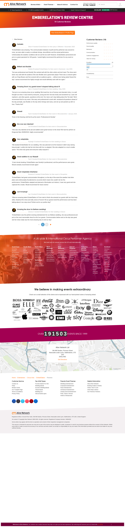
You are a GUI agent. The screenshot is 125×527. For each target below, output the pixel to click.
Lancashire (38, 254)
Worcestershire (51, 261)
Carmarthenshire (97, 254)
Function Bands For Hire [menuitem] (42, 383)
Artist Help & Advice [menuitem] (92, 389)
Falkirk (106, 259)
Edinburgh (107, 257)
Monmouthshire (97, 264)
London (14, 261)
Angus (106, 250)
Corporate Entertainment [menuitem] (67, 385)
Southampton (15, 264)
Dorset (25, 256)
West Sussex (15, 268)
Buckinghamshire (16, 252)
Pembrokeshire (97, 268)
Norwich (72, 257)
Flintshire (95, 261)
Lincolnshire (61, 254)
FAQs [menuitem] (13, 385)
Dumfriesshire (108, 254)
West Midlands (50, 259)
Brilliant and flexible (24, 66)
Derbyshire (61, 250)
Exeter (25, 257)
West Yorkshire (85, 261)
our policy (100, 524)
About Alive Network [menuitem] (92, 383)
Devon (25, 254)
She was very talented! (25, 124)
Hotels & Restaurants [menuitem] (66, 395)
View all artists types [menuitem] (41, 393)
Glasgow (106, 261)
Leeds (82, 254)
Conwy (94, 257)
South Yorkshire (85, 259)
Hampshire (15, 257)
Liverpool (37, 256)
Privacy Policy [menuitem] (16, 393)
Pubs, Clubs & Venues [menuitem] (66, 393)
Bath (24, 249)
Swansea (95, 271)
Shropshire (49, 254)
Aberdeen (106, 249)
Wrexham (95, 273)
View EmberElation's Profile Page (62, 33)
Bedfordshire (73, 250)
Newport (95, 266)
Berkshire (14, 249)
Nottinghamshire (62, 257)
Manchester (38, 252)
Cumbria (37, 250)
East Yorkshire (85, 252)
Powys (94, 269)
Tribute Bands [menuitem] (39, 389)
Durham (37, 262)
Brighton (14, 250)
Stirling (106, 271)
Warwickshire (50, 257)
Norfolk (71, 255)
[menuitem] (36, 4)
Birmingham (50, 250)
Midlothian (107, 266)
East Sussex (15, 254)
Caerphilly (95, 250)
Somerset (26, 261)
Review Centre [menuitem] (16, 387)
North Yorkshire (85, 255)
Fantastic (20, 44)
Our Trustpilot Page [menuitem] (17, 389)
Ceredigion (96, 256)
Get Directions (62, 359)
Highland (106, 262)
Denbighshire (96, 259)
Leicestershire (62, 252)
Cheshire (37, 249)
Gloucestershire (27, 259)
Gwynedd (95, 262)
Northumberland (39, 265)
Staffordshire (50, 255)
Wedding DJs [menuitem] (39, 391)
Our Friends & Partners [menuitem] (93, 391)
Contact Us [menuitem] (15, 383)
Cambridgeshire (74, 252)
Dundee (106, 256)
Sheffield (83, 257)
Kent (13, 259)
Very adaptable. (23, 139)
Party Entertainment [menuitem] (65, 387)
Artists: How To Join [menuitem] (92, 387)
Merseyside (38, 257)
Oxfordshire (15, 262)
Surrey (13, 266)
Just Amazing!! (22, 191)
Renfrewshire (107, 269)
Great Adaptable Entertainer (27, 172)
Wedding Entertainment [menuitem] (66, 383)
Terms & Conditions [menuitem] (17, 391)
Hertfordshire (73, 254)
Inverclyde (107, 264)
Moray (106, 268)
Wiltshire (25, 262)
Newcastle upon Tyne (39, 264)
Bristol (25, 250)
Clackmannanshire (108, 252)
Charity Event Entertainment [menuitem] (68, 391)
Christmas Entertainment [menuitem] (67, 389)
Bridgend (95, 249)
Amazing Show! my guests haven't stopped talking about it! (38, 86)
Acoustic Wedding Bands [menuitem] (42, 387)
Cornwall (25, 252)
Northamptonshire (62, 255)
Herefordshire (50, 252)
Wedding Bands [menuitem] (39, 385)
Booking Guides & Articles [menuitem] (94, 385)
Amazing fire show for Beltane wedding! (31, 209)
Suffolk (71, 259)
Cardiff (94, 252)
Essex (13, 256)
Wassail (19, 111)
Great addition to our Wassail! (27, 156)
